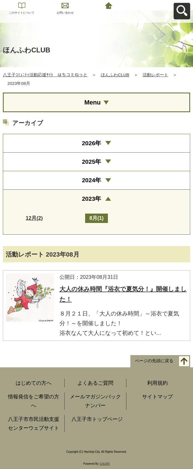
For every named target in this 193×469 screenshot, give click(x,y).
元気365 (104, 463)
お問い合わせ (65, 12)
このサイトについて (21, 12)
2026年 (91, 143)
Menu (92, 102)
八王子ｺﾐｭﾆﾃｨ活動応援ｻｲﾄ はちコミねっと (45, 74)
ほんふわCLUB (115, 74)
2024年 (91, 180)
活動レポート (155, 74)
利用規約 (157, 383)
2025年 (91, 161)
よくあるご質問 (95, 383)
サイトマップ (157, 397)
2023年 (91, 198)
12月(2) (34, 218)
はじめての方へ (34, 383)
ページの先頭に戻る (154, 360)
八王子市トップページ (97, 419)
